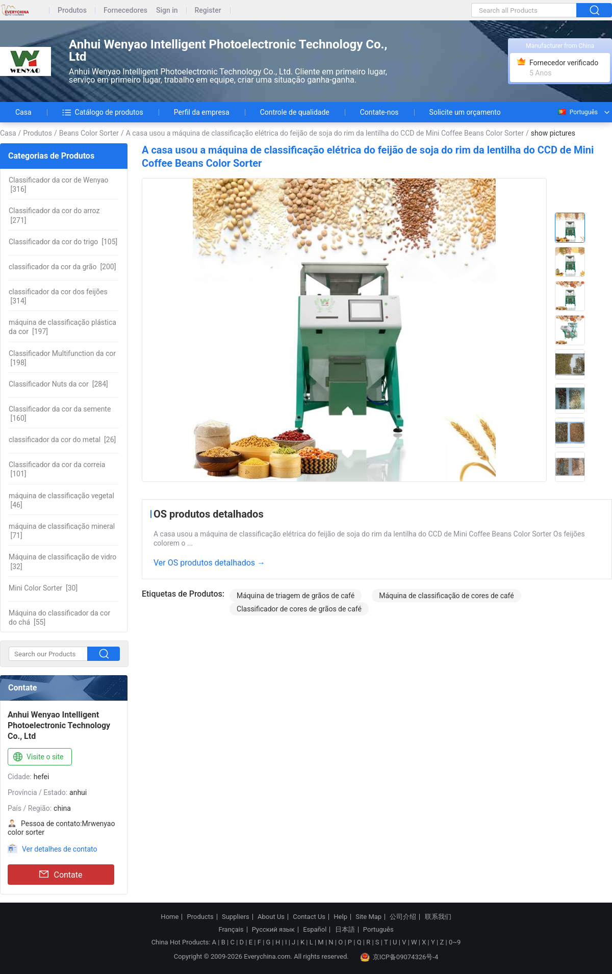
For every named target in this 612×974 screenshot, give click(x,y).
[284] (58, 384)
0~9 (455, 942)
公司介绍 (403, 917)
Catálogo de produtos (102, 112)
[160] (60, 413)
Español (314, 930)
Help (340, 917)
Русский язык (273, 930)
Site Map (368, 917)
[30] (43, 588)
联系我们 (438, 917)
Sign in (167, 10)
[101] (57, 469)
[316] (59, 184)
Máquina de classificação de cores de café (446, 596)
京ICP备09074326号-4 (399, 957)
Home (169, 917)
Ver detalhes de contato (59, 849)
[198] (62, 358)
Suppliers (235, 917)
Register (208, 10)
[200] (62, 267)
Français (230, 930)
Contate (60, 874)
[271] (54, 215)
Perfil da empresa (202, 112)
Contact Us (309, 917)
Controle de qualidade (294, 112)
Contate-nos (379, 112)
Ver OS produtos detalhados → (209, 563)
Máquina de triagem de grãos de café (295, 596)
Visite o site (37, 757)
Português (577, 112)
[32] (62, 561)
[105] (63, 242)
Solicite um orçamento (465, 112)
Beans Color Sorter (89, 133)
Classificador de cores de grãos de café (299, 609)
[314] (58, 296)
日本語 (345, 930)
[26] (62, 439)
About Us (271, 917)
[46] (61, 500)
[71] (62, 531)
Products (200, 917)
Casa (23, 112)
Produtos (72, 10)
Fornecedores (125, 10)
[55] (59, 617)
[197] (62, 327)
